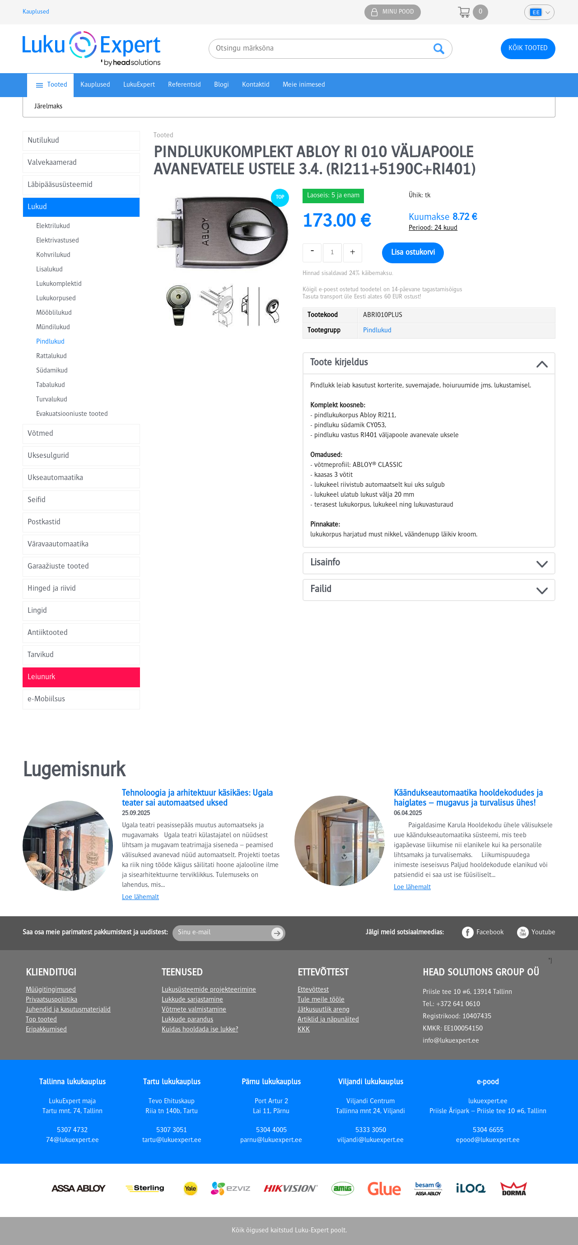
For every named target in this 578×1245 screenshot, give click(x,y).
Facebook (489, 933)
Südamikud (52, 371)
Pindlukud (50, 342)
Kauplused (36, 12)
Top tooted (41, 1020)
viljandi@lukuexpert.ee (370, 1140)
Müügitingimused (51, 990)
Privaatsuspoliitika (51, 1000)
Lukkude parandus (187, 1020)
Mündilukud (53, 327)
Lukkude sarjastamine (192, 1000)
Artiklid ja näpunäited (328, 1020)
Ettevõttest (313, 990)
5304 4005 (271, 1130)
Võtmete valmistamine (194, 1010)
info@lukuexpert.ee (451, 1041)
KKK (304, 1030)
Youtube (543, 933)
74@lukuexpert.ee (72, 1140)
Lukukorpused (56, 299)
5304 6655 (488, 1130)
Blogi (221, 85)
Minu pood (398, 12)
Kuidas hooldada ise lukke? (200, 1030)
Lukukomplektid (59, 284)
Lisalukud (49, 270)
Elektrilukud (53, 226)
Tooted (57, 85)
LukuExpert (139, 85)
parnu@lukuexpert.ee (271, 1140)
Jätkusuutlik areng (324, 1010)
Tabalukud (50, 385)
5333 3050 (370, 1130)
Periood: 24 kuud (433, 228)
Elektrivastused (57, 241)
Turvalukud (51, 400)
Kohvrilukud (53, 255)
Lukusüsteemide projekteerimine (209, 990)
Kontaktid (256, 85)
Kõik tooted (528, 48)
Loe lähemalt (140, 897)
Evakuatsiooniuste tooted (72, 414)
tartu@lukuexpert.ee (171, 1140)
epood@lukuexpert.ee (488, 1140)
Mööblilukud (54, 313)
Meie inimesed (304, 85)
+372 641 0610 (458, 1004)
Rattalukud (51, 356)
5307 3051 (171, 1130)
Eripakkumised (46, 1030)
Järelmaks (48, 107)
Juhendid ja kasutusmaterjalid (68, 1010)
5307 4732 (72, 1130)
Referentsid (184, 85)
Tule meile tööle (321, 1000)
